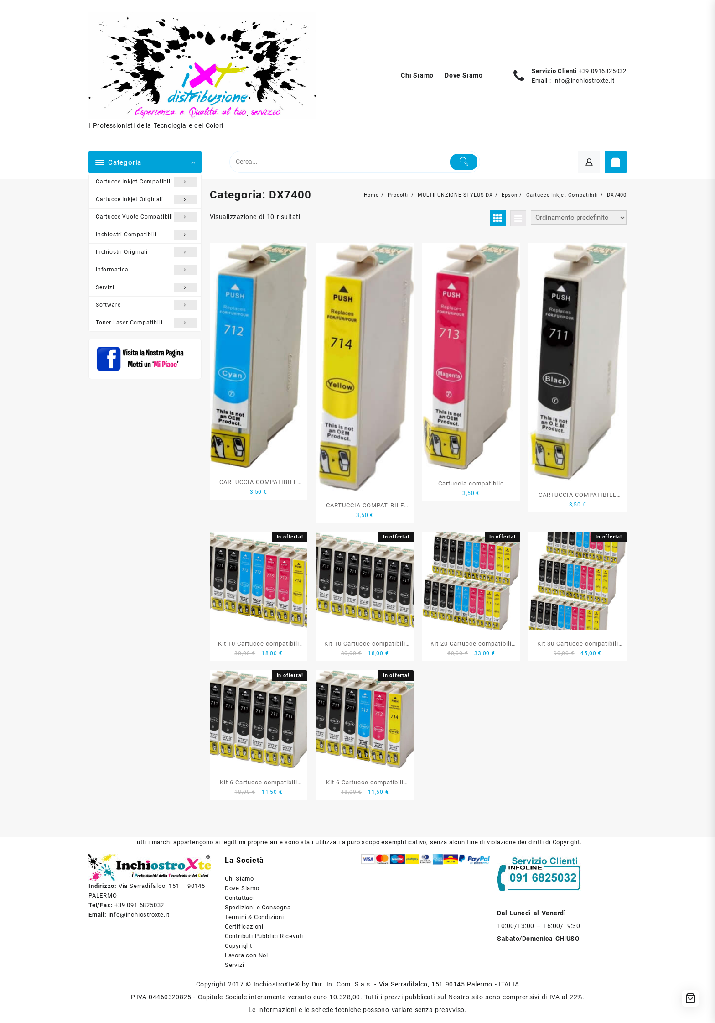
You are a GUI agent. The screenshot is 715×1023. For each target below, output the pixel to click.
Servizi (146, 288)
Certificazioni (244, 926)
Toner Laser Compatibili (146, 323)
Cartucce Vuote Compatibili (146, 217)
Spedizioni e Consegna (258, 907)
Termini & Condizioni (254, 916)
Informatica (146, 270)
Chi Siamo (239, 878)
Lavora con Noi (246, 955)
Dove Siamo (242, 888)
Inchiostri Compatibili (146, 235)
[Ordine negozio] (579, 217)
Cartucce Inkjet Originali (146, 200)
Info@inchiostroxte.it (584, 80)
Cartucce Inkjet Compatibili (146, 182)
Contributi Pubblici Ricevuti (264, 936)
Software (146, 305)
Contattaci (240, 897)
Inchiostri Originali (146, 252)
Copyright (238, 945)
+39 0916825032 (603, 71)
